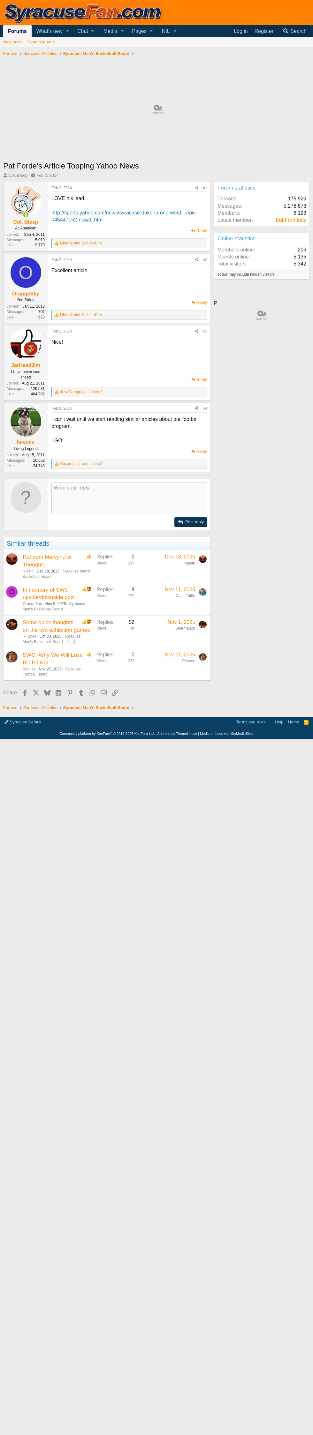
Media (110, 31)
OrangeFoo (32, 604)
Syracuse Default (23, 722)
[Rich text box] (129, 498)
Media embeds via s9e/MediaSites (227, 734)
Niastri (28, 571)
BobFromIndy (291, 220)
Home (293, 722)
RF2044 (29, 636)
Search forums (41, 42)
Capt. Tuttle (185, 596)
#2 (205, 260)
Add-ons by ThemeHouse (177, 734)
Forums (17, 31)
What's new (49, 31)
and (81, 243)
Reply (201, 230)
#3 (205, 331)
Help (279, 722)
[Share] (197, 188)
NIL (166, 31)
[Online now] (26, 215)
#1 (205, 188)
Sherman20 (185, 628)
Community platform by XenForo (107, 734)
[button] (68, 31)
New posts (13, 42)
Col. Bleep (18, 175)
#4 (205, 408)
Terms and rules (250, 722)
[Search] (294, 31)
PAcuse (29, 669)
